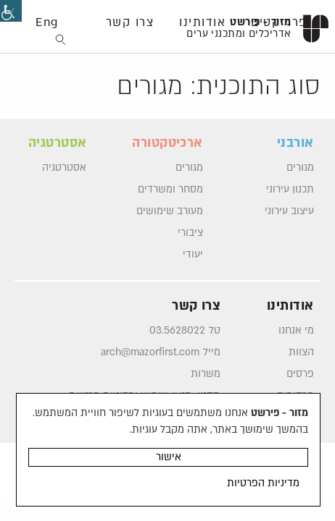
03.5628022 (177, 330)
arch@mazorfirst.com (150, 352)
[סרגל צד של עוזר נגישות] (11, 11)
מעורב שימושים (169, 211)
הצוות (301, 352)
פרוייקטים (279, 22)
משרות (205, 374)
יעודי (193, 254)
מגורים (300, 168)
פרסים (300, 374)
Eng (47, 22)
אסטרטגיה (64, 168)
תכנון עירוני (290, 189)
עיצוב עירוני (289, 211)
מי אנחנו (296, 330)
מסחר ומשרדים (170, 189)
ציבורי (190, 233)
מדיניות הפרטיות (263, 483)
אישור (168, 457)
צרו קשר (130, 22)
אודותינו (202, 22)
